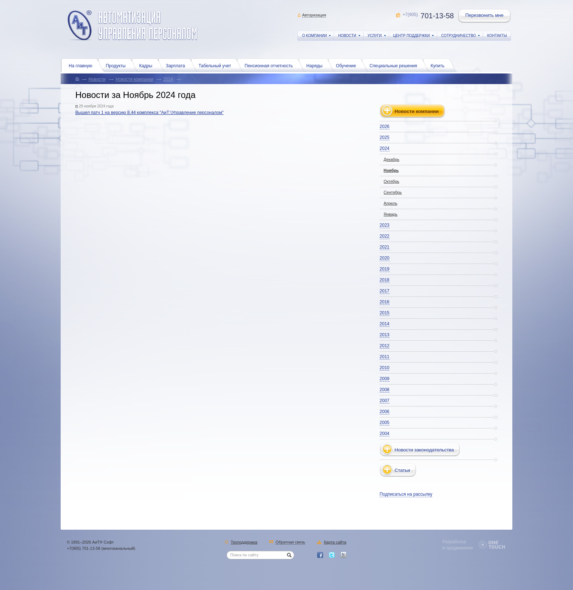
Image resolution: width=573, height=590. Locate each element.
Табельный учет (216, 65)
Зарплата (177, 65)
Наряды (316, 65)
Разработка (454, 541)
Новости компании (134, 79)
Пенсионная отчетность (270, 65)
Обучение (348, 65)
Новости (96, 79)
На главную (82, 65)
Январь (391, 214)
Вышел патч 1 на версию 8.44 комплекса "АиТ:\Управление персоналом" (149, 112)
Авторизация (314, 15)
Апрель (390, 203)
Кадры (147, 65)
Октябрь (391, 181)
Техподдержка (244, 542)
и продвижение (458, 548)
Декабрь (391, 159)
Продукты (117, 65)
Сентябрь (393, 192)
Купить (439, 65)
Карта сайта (335, 542)
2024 (168, 79)
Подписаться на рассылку (406, 494)
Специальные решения (395, 65)
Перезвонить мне (485, 16)
